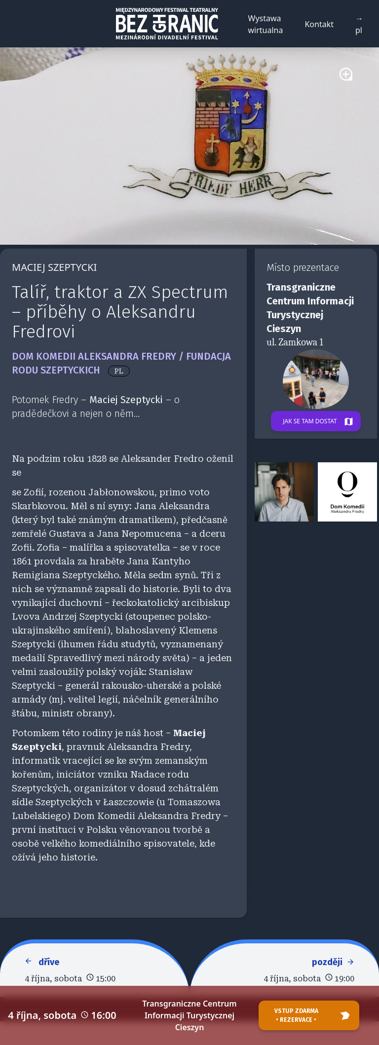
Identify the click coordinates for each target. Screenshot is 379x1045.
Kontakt (319, 24)
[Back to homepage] (167, 23)
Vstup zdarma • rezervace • (313, 1015)
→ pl (359, 24)
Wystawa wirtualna (265, 24)
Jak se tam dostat (321, 422)
